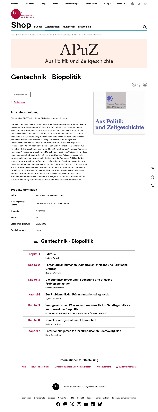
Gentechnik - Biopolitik (92, 35)
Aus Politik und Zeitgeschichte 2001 (67, 35)
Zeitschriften (22, 35)
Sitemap (51, 398)
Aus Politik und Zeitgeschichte (41, 35)
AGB (24, 367)
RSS (72, 398)
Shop (13, 35)
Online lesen (19, 102)
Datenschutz (39, 398)
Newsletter (62, 398)
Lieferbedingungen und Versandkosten (73, 367)
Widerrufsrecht (104, 367)
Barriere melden (102, 398)
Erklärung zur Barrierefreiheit (124, 398)
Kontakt (80, 398)
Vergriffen (21, 95)
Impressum (26, 398)
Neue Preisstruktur (40, 367)
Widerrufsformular (126, 367)
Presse (89, 398)
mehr (121, 4)
